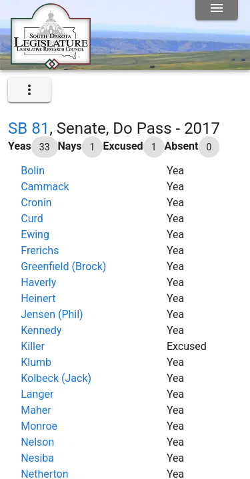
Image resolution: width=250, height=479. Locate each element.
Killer (33, 346)
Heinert (38, 298)
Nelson (37, 442)
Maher (36, 410)
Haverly (38, 282)
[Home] (51, 64)
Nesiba (37, 458)
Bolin (33, 170)
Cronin (36, 202)
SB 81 (28, 128)
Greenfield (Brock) (63, 266)
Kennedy (41, 330)
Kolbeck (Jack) (56, 378)
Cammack (45, 186)
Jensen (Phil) (52, 314)
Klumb (36, 362)
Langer (37, 394)
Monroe (39, 426)
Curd (32, 218)
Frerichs (40, 250)
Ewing (35, 234)
